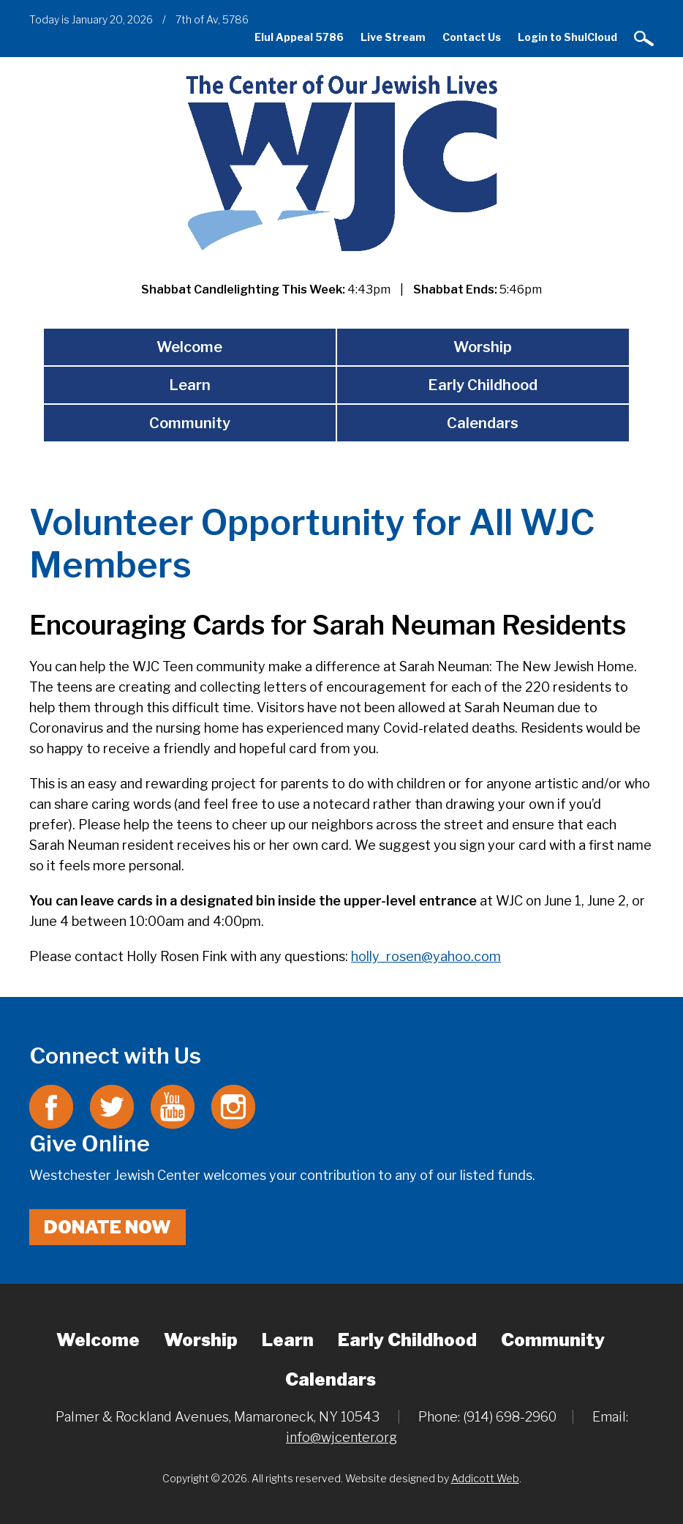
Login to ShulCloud (567, 37)
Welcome (189, 347)
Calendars (482, 423)
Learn (190, 385)
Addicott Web (485, 1478)
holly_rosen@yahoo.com (426, 956)
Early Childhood (482, 385)
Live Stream (393, 37)
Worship (482, 347)
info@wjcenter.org (341, 1437)
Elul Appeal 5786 (299, 37)
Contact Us (471, 37)
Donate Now (107, 1227)
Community (189, 423)
